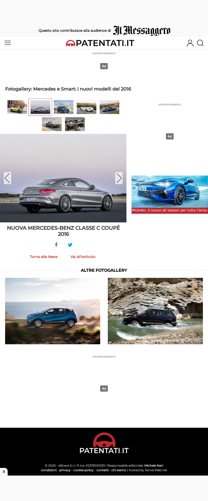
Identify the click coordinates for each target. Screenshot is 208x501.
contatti (102, 470)
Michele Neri (153, 465)
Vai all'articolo (82, 256)
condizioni (49, 470)
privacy (65, 470)
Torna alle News (44, 256)
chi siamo (118, 470)
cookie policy (83, 470)
